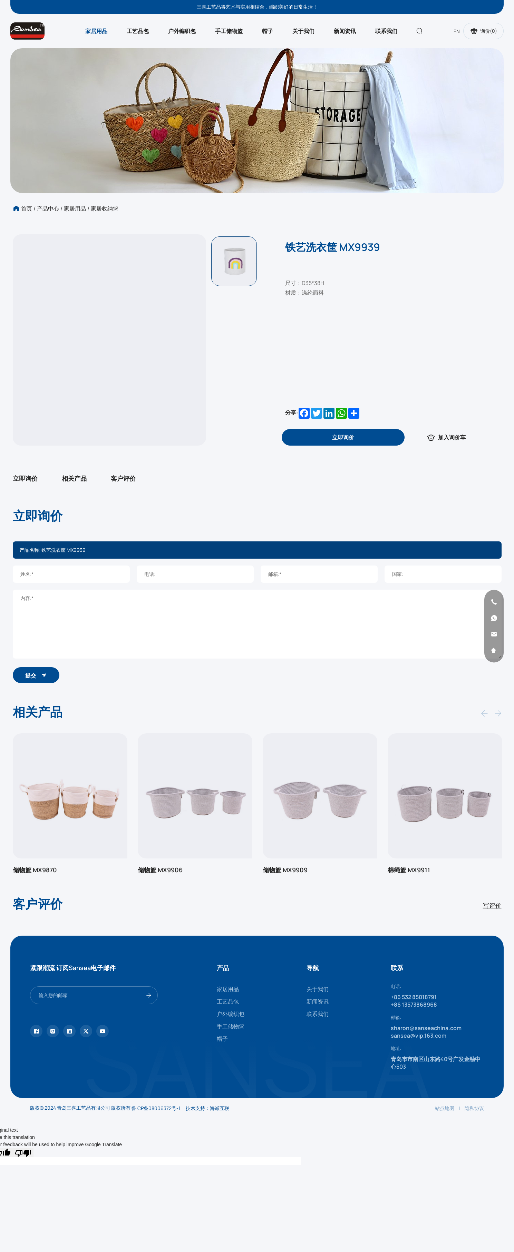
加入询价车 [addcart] (446, 437)
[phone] (494, 602)
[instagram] (53, 1031)
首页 (26, 208)
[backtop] (494, 650)
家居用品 (96, 31)
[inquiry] (343, 437)
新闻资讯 (345, 31)
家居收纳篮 (104, 208)
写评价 (492, 905)
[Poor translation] (23, 1152)
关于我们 (303, 31)
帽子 (267, 31)
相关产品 (74, 478)
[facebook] (36, 1031)
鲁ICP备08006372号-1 (156, 1108)
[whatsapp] (494, 618)
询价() (483, 31)
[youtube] (102, 1031)
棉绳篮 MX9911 (409, 870)
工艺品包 (138, 31)
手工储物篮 (229, 31)
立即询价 (25, 478)
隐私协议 (474, 1108)
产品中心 (48, 208)
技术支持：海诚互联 (207, 1108)
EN (457, 31)
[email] (494, 634)
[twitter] (86, 1031)
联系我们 (386, 31)
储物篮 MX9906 (160, 870)
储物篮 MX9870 (35, 870)
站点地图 (444, 1108)
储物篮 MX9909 (285, 870)
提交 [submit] (36, 675)
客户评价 (123, 478)
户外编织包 (182, 31)
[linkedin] (69, 1031)
